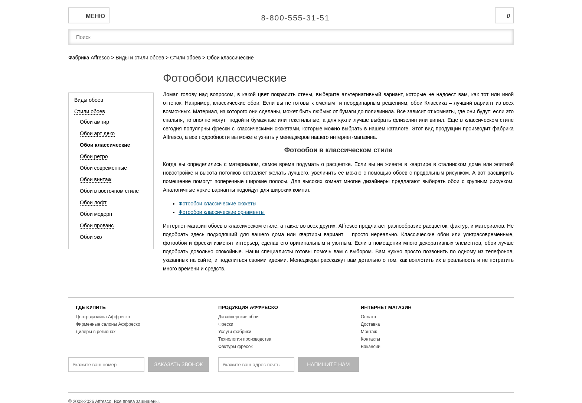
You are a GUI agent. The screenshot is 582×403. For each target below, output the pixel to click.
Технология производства (244, 339)
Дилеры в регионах (95, 331)
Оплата (368, 316)
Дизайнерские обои (238, 316)
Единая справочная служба (291, 15)
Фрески (225, 324)
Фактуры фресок (235, 346)
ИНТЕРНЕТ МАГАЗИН (386, 307)
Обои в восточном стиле (109, 191)
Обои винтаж (95, 179)
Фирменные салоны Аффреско (108, 324)
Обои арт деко (97, 133)
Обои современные (103, 168)
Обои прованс (97, 225)
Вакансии (370, 346)
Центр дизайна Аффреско (103, 316)
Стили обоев (89, 111)
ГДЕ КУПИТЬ (91, 307)
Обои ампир (94, 122)
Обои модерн (96, 214)
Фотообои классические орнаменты (222, 212)
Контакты (370, 339)
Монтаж (369, 331)
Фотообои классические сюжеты (217, 204)
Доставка (370, 324)
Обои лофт (93, 202)
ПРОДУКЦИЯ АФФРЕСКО (248, 307)
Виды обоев (88, 100)
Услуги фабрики (234, 331)
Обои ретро (94, 156)
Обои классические (105, 145)
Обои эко (91, 237)
